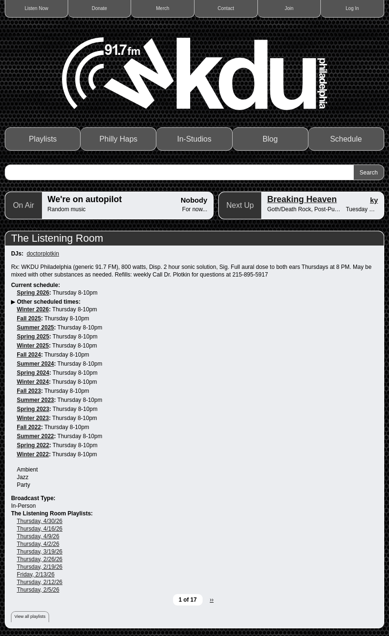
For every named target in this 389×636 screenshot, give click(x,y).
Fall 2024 (29, 354)
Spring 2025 (33, 336)
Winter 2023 (33, 418)
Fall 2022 (29, 427)
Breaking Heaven (302, 199)
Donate (99, 8)
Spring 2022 (33, 445)
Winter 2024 (33, 382)
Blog (270, 139)
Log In (352, 8)
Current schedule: (35, 285)
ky (374, 200)
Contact (226, 8)
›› (212, 599)
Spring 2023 (33, 409)
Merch (162, 8)
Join (289, 8)
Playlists (43, 139)
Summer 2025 (35, 327)
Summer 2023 (35, 400)
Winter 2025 (33, 345)
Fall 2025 (29, 318)
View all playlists (29, 616)
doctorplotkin (43, 253)
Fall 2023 (29, 391)
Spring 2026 (33, 292)
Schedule (346, 139)
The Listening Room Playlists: (51, 513)
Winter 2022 (33, 454)
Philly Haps (118, 139)
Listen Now (36, 8)
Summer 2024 (35, 363)
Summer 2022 (35, 436)
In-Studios (194, 139)
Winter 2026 (33, 309)
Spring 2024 (33, 372)
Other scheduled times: (49, 301)
